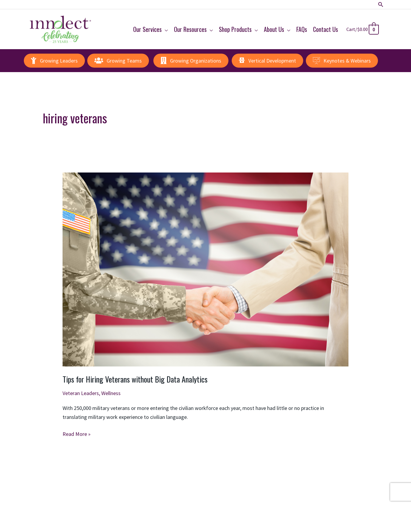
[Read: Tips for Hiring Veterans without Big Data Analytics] (205, 268)
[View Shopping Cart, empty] (362, 29)
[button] (380, 4)
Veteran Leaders (81, 393)
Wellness (111, 393)
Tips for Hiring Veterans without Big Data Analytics (135, 379)
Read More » (77, 434)
